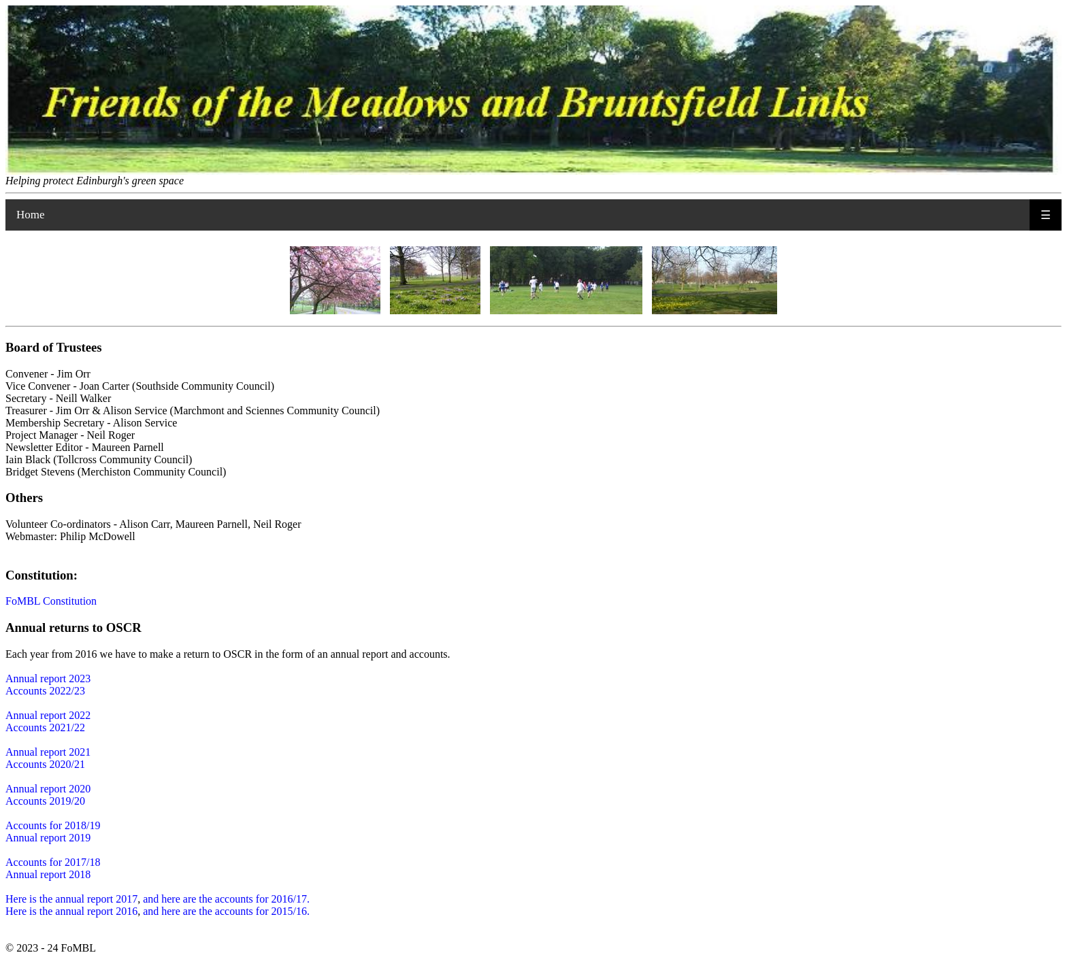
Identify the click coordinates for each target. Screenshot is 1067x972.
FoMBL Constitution (51, 601)
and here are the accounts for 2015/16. (226, 911)
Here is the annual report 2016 (71, 911)
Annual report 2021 (48, 752)
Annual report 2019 (48, 837)
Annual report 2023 (48, 678)
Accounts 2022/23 (45, 691)
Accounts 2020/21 (45, 764)
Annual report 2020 (48, 788)
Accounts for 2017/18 (53, 862)
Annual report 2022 (48, 715)
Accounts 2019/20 (45, 801)
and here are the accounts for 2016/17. (226, 899)
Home (30, 214)
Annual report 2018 (48, 874)
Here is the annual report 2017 (71, 899)
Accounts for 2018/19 (53, 825)
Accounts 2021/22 (45, 727)
